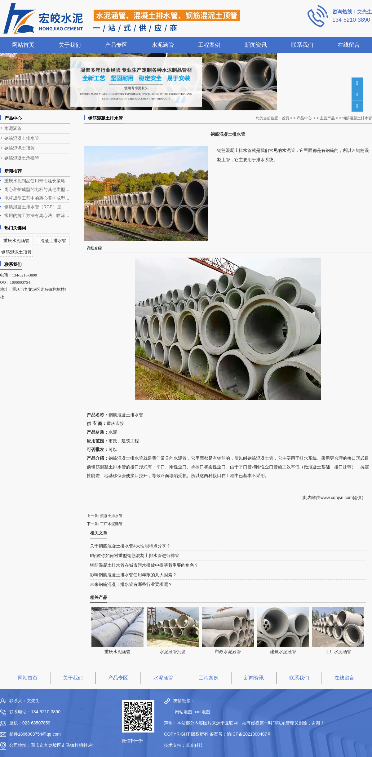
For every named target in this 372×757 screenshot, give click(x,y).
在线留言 (349, 45)
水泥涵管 (163, 45)
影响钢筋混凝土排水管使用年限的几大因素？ (133, 574)
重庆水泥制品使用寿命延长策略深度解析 (37, 180)
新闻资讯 (256, 45)
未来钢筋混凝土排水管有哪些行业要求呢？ (131, 584)
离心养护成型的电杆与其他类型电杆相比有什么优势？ (37, 189)
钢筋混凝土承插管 (21, 158)
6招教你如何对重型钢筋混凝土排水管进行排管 (134, 555)
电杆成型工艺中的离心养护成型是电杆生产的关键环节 (37, 198)
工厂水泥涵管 (111, 524)
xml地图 (202, 711)
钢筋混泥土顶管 (19, 148)
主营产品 (327, 118)
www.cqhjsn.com (337, 497)
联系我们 (302, 45)
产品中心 (304, 118)
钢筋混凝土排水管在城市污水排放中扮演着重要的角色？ (144, 565)
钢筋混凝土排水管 (21, 138)
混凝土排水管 (111, 516)
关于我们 (70, 45)
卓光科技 (194, 745)
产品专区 (116, 45)
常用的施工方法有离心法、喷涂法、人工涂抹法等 (37, 215)
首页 (285, 118)
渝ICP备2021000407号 (249, 734)
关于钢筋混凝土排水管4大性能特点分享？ (130, 545)
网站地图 (182, 711)
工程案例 (209, 45)
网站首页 (23, 45)
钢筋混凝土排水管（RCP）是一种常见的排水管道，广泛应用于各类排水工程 (37, 206)
